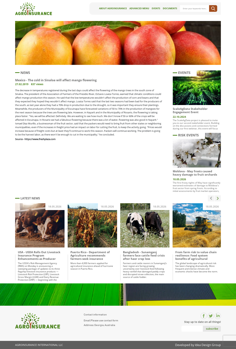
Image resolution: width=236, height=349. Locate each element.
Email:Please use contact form (101, 320)
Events (156, 8)
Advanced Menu (139, 8)
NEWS (22, 72)
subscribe (212, 328)
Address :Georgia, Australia (99, 325)
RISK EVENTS (186, 135)
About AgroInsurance (113, 8)
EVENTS (181, 72)
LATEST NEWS (27, 198)
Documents (170, 8)
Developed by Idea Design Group (198, 345)
